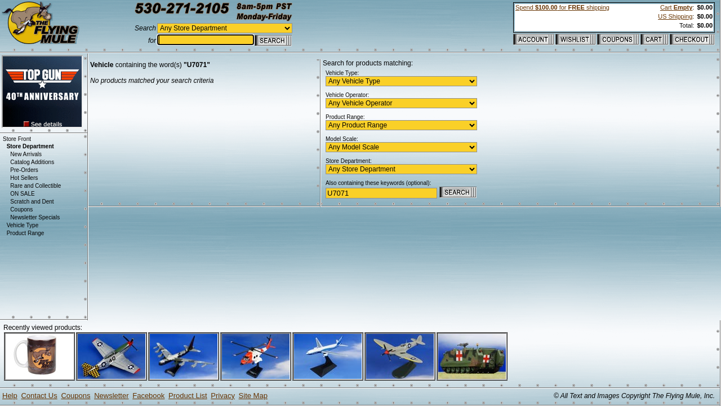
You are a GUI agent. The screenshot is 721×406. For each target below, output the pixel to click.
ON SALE (22, 194)
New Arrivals (26, 154)
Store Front (17, 139)
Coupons (21, 209)
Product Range (25, 233)
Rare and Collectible (35, 186)
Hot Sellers (24, 178)
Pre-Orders (24, 170)
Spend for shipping (562, 7)
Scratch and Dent (32, 201)
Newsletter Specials (35, 217)
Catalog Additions (32, 162)
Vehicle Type (23, 225)
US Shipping (675, 16)
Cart (676, 7)
